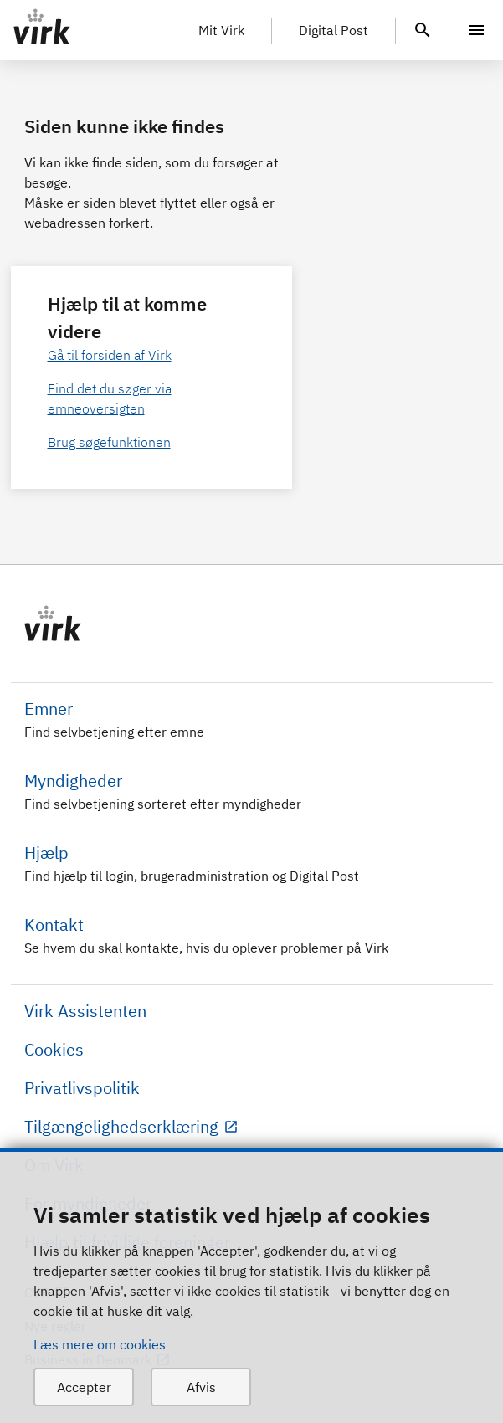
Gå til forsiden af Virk (110, 355)
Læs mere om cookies (99, 1344)
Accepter (84, 1387)
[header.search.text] (422, 28)
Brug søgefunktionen (109, 442)
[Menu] (476, 30)
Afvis (201, 1387)
